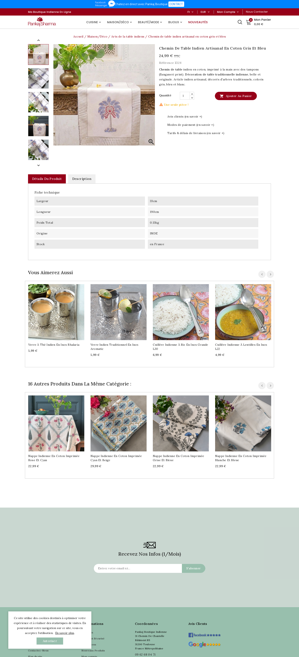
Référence (166, 63)
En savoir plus (64, 633)
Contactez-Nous (38, 650)
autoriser (50, 641)
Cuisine (94, 22)
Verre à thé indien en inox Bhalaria (53, 345)
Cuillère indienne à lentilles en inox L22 (241, 347)
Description (81, 179)
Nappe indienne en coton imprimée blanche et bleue (240, 458)
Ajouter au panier (236, 96)
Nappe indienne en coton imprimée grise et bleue (178, 458)
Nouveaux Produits (93, 650)
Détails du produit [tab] (47, 179)
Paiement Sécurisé (92, 638)
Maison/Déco (120, 22)
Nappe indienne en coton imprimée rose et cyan (54, 458)
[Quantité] (185, 96)
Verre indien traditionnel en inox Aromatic (114, 347)
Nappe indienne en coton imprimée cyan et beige (116, 458)
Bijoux (175, 22)
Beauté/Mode (150, 22)
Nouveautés (198, 22)
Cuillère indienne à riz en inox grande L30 (180, 347)
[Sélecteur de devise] (209, 12)
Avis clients (197, 624)
